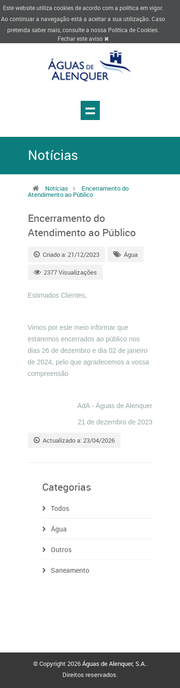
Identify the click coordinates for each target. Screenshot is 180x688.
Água (131, 254)
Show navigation (90, 110)
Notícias (56, 188)
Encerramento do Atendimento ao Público (78, 191)
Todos (60, 508)
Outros (61, 549)
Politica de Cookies (132, 30)
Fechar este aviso (83, 38)
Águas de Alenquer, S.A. (114, 663)
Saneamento (70, 570)
